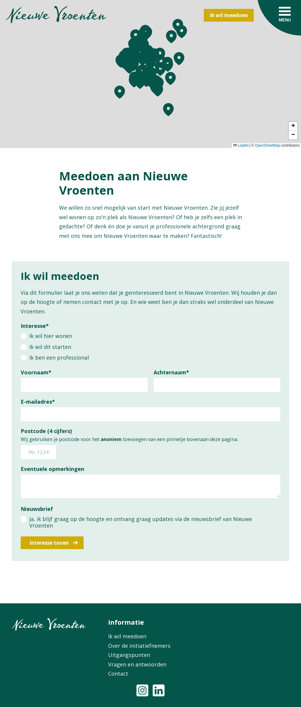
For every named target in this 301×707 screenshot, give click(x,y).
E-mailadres (38, 401)
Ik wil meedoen (229, 15)
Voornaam (36, 372)
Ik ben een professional (59, 357)
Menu (285, 19)
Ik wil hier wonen (50, 335)
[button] (134, 80)
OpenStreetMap (267, 145)
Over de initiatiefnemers (139, 645)
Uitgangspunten (129, 654)
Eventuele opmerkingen (52, 468)
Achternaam (171, 372)
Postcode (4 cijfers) (46, 431)
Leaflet (240, 145)
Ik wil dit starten (50, 346)
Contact (118, 673)
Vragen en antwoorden (137, 664)
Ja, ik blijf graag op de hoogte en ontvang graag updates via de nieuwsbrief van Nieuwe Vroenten (140, 522)
